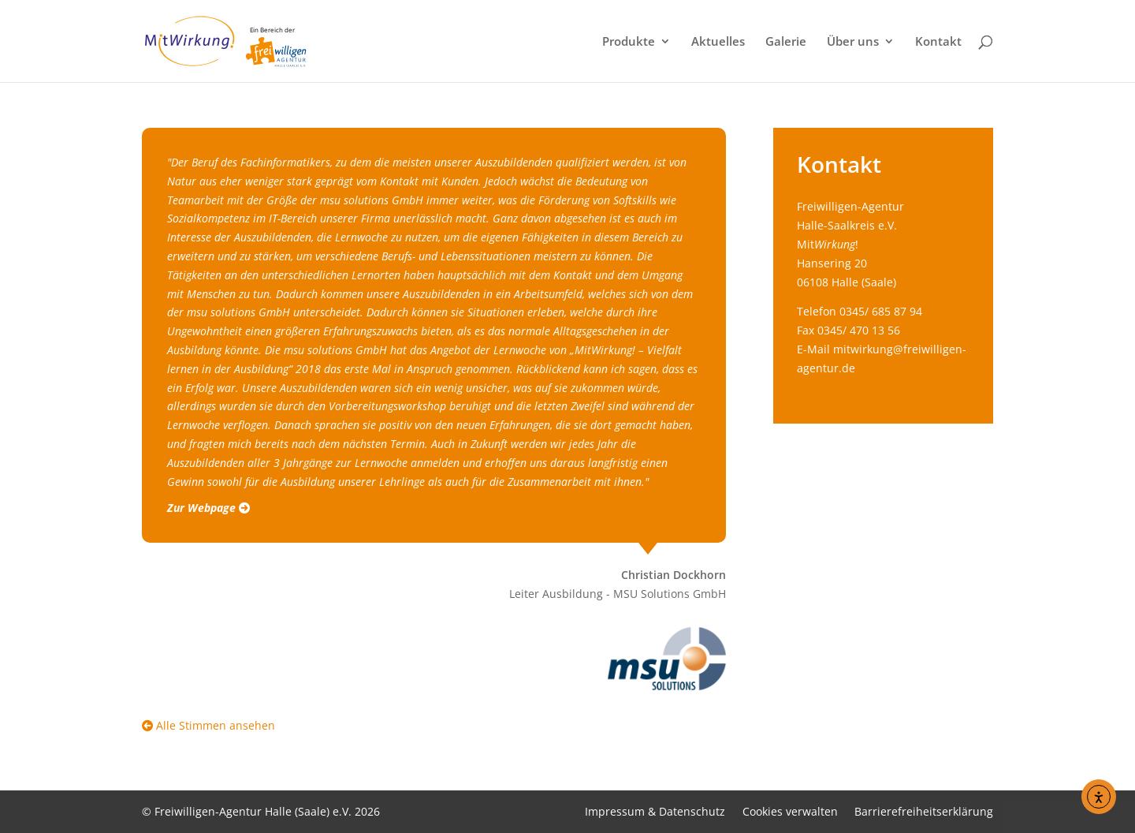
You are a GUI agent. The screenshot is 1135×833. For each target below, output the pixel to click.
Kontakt (938, 42)
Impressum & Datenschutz (655, 811)
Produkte (628, 42)
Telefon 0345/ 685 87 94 (859, 311)
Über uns (853, 42)
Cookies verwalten (790, 811)
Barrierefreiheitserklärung (923, 811)
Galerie (785, 42)
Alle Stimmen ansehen (208, 725)
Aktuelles (718, 42)
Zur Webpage (208, 507)
